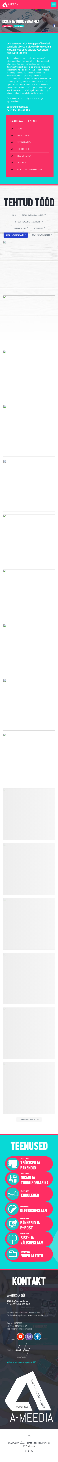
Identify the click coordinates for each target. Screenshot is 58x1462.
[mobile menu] (53, 4)
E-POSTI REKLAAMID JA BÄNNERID (29, 222)
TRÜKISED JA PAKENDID (42, 235)
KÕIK (14, 215)
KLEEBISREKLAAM (20, 228)
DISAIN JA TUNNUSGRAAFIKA (34, 215)
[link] (29, 1163)
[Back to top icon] (29, 1436)
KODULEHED (39, 228)
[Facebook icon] (26, 1451)
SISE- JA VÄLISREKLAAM (16, 235)
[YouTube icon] (29, 1451)
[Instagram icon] (32, 1451)
